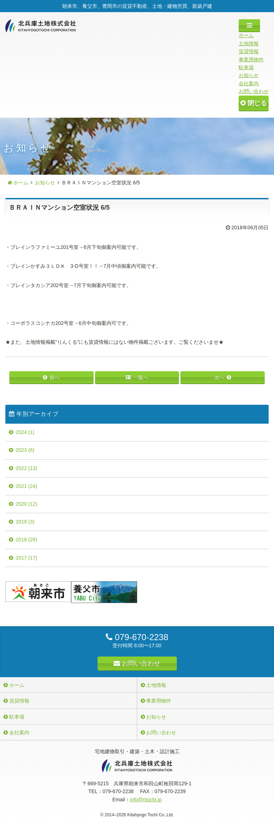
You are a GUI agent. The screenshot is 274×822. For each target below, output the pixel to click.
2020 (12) (26, 504)
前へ (55, 377)
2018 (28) (26, 539)
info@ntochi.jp (146, 799)
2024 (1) (25, 432)
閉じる (253, 103)
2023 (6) (25, 450)
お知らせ (249, 75)
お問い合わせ (254, 91)
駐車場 (246, 67)
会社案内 (249, 83)
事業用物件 (251, 59)
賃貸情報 (249, 51)
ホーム (246, 35)
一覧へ (140, 377)
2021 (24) (26, 486)
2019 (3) (25, 522)
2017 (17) (26, 558)
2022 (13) (26, 468)
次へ (219, 377)
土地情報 (249, 43)
